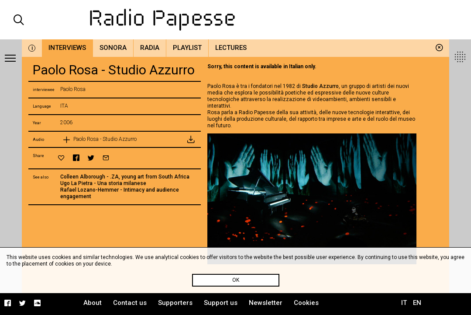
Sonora (113, 48)
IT (404, 303)
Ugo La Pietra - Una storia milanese (103, 183)
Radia (149, 48)
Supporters (175, 303)
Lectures (231, 48)
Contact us (130, 303)
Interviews (67, 48)
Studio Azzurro (320, 86)
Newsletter (265, 303)
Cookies (306, 303)
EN (417, 303)
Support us (220, 303)
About (92, 303)
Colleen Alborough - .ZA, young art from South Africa (124, 177)
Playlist (187, 48)
